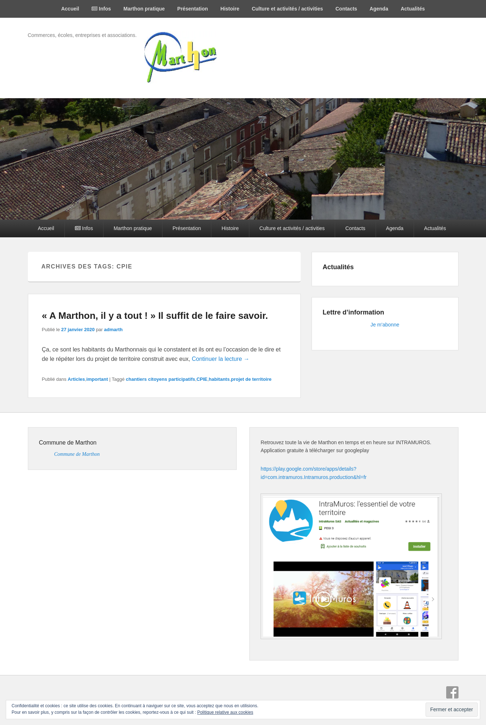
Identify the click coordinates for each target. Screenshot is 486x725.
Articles (76, 379)
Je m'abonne (385, 325)
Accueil (70, 9)
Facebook (452, 692)
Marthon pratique (144, 9)
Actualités (413, 9)
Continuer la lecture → (220, 359)
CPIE (201, 379)
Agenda (378, 9)
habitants (219, 379)
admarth (113, 329)
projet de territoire (251, 379)
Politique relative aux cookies (225, 712)
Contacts (346, 9)
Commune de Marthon (68, 442)
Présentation (192, 9)
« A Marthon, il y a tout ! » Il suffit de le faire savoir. (155, 315)
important (97, 379)
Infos (101, 9)
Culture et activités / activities (287, 9)
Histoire (229, 9)
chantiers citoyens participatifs (160, 379)
